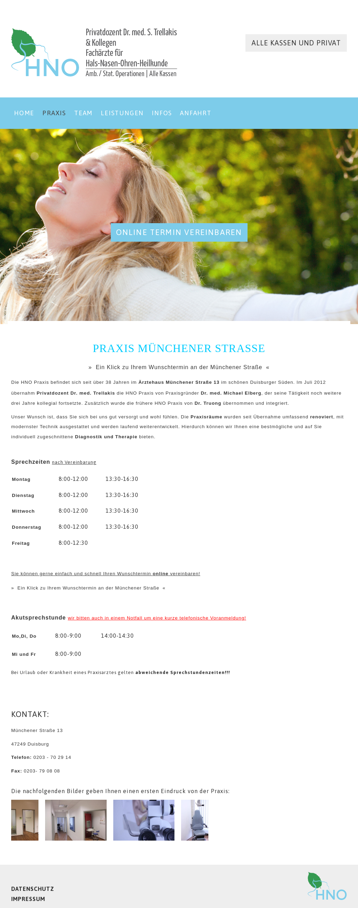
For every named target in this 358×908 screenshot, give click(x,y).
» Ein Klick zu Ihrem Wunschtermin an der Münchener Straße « (179, 367)
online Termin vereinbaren (179, 232)
